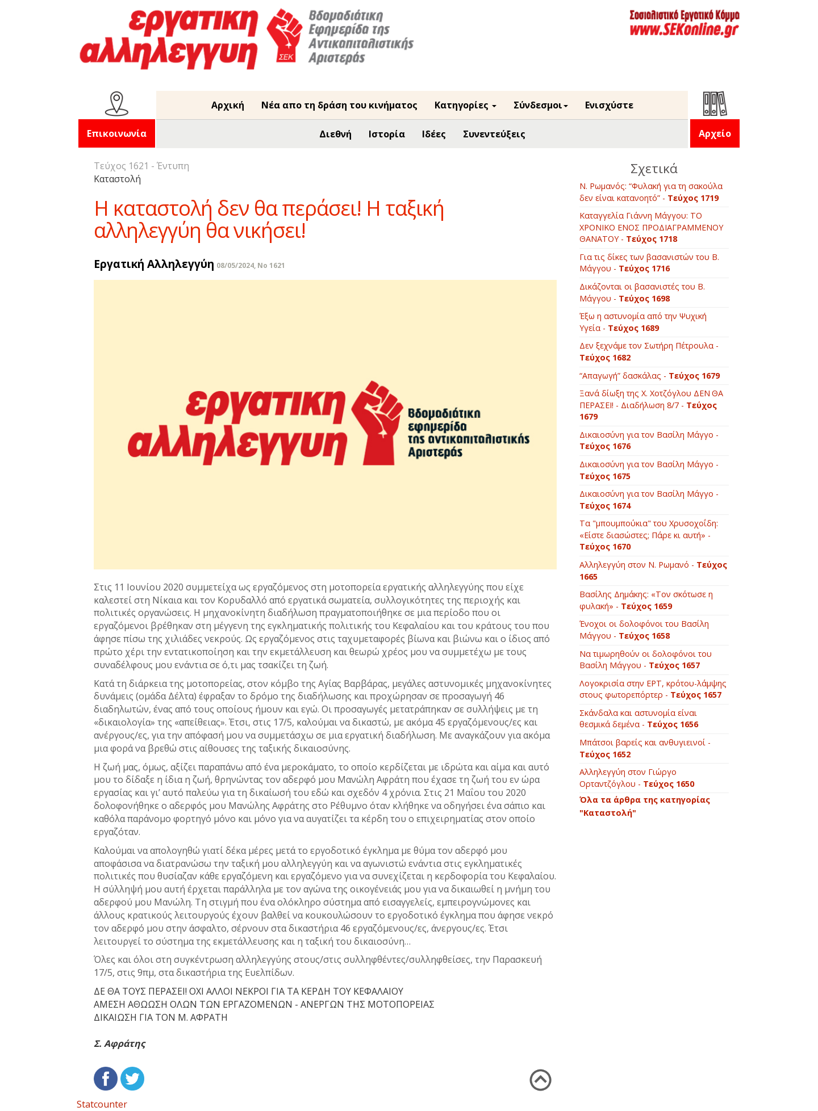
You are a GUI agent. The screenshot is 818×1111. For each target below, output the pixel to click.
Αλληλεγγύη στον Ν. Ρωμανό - (653, 570)
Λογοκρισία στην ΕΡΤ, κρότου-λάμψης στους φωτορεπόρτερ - (653, 689)
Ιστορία (387, 134)
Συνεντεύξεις (494, 134)
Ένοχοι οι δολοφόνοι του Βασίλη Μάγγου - (644, 629)
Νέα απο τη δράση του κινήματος (339, 105)
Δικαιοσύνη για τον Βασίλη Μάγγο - (649, 440)
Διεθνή (335, 134)
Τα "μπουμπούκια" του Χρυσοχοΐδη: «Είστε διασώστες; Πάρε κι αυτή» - (648, 535)
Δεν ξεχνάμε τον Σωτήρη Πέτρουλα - (649, 351)
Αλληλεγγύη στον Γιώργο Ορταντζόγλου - (636, 777)
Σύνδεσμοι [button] (541, 105)
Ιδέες (434, 134)
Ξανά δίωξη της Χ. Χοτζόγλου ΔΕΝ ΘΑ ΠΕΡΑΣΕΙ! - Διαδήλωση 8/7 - (652, 405)
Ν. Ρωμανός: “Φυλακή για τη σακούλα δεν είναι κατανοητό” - (651, 192)
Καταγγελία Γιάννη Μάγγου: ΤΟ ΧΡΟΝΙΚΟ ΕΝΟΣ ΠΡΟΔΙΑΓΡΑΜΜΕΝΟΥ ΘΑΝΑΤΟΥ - (651, 227)
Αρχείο (715, 133)
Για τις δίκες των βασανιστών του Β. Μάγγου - (649, 262)
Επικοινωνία (117, 133)
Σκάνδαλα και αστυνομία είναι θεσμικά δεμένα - (638, 718)
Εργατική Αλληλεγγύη (154, 263)
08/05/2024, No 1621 (250, 265)
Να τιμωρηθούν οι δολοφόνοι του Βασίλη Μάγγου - (645, 659)
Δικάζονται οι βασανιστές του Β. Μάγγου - (642, 292)
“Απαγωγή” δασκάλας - (649, 375)
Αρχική (227, 105)
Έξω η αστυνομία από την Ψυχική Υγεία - (643, 322)
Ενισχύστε (609, 105)
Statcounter (102, 1104)
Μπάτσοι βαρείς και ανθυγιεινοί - (645, 748)
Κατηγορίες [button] (465, 105)
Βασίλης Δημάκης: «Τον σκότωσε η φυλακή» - (646, 600)
